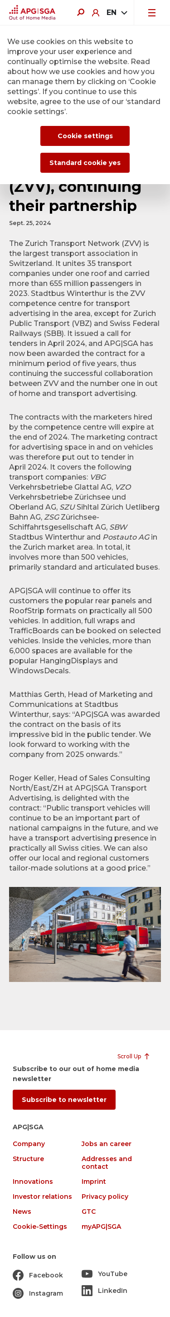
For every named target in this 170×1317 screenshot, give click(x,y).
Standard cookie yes (85, 163)
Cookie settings (85, 136)
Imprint (94, 1182)
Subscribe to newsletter (64, 1100)
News (22, 1212)
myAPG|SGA (101, 1227)
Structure (28, 1159)
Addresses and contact (107, 1163)
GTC (89, 1212)
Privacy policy (105, 1197)
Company (29, 1144)
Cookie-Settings (40, 1227)
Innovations (33, 1182)
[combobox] (116, 12)
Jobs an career (106, 1144)
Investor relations (42, 1197)
